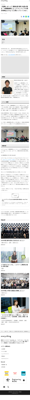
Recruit (3, 367)
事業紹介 (3, 361)
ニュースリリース (5, 358)
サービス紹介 (4, 356)
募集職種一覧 (4, 369)
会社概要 (3, 354)
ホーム (2, 336)
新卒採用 (3, 372)
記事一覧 (6, 336)
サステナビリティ (5, 363)
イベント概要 (5, 45)
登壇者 (4, 44)
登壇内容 (4, 47)
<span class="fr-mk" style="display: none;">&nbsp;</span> (15, 70)
